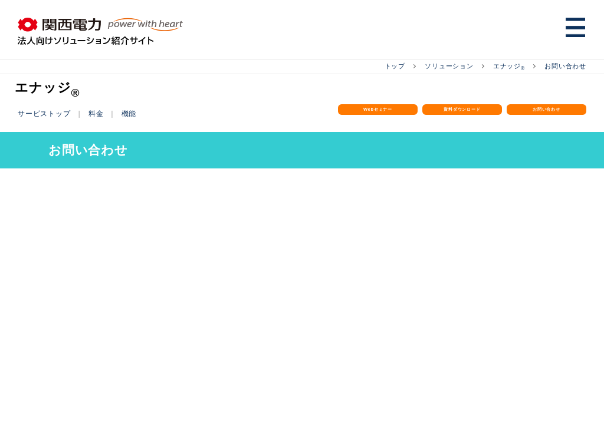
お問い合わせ (563, 66)
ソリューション (441, 66)
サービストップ (46, 112)
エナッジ (504, 66)
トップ (383, 66)
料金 (101, 112)
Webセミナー (378, 113)
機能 (135, 112)
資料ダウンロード (462, 120)
